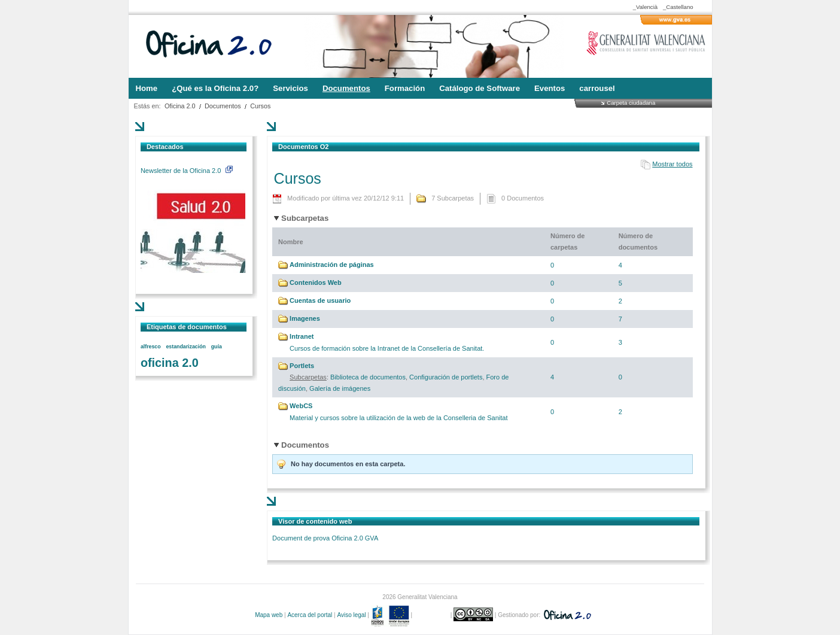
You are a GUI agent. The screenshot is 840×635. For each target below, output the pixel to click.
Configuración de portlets (445, 377)
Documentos (223, 106)
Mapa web (268, 615)
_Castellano (678, 7)
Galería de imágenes (339, 388)
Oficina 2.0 (180, 106)
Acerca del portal (309, 615)
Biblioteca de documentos (368, 377)
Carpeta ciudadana (631, 102)
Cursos (260, 106)
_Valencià (645, 7)
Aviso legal (351, 615)
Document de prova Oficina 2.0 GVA (325, 538)
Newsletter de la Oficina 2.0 (187, 170)
